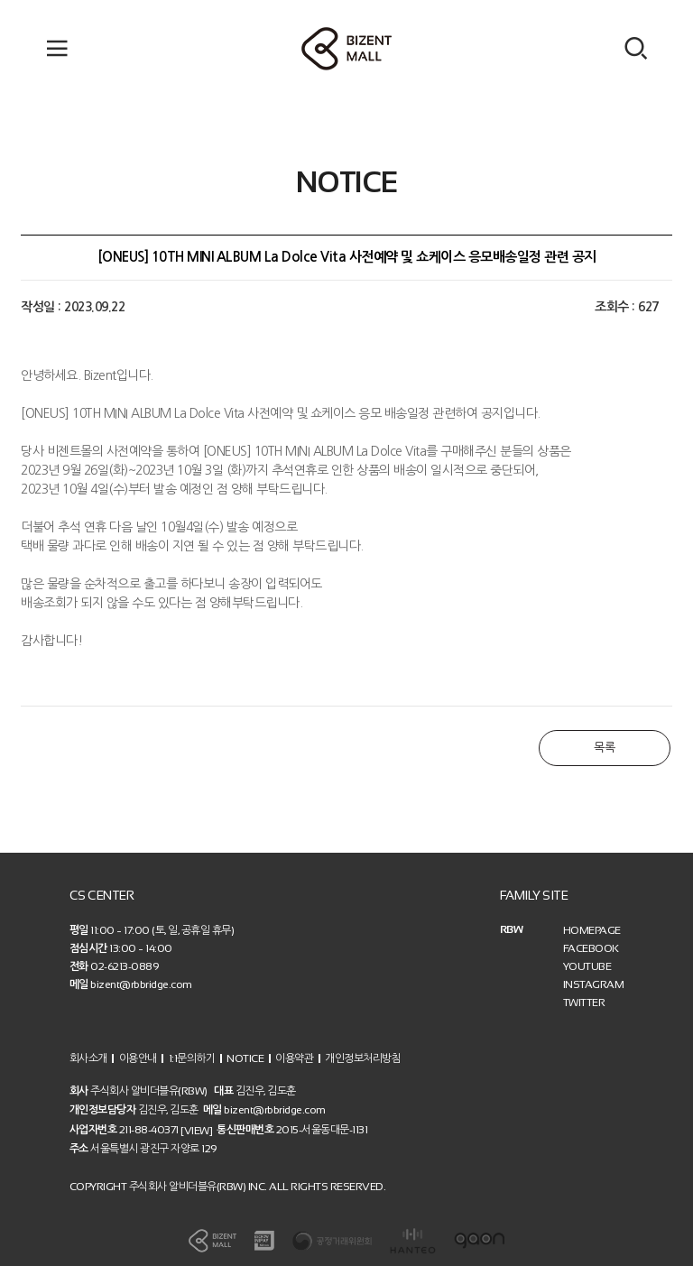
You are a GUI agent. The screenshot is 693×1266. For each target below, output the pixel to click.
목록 (604, 747)
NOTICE (244, 1057)
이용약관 (294, 1057)
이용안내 (138, 1057)
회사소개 (88, 1057)
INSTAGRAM (593, 984)
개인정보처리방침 (363, 1057)
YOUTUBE (587, 966)
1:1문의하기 (192, 1057)
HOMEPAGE (592, 930)
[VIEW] (196, 1129)
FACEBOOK (591, 948)
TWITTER (584, 1002)
